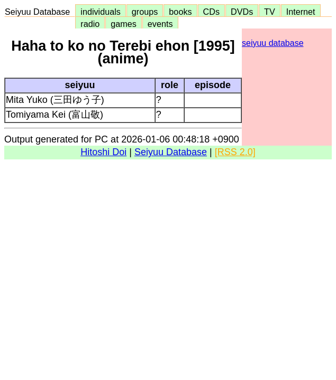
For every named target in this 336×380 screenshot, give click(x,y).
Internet (300, 11)
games (123, 23)
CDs (211, 11)
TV (269, 11)
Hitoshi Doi (103, 152)
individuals (100, 11)
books (180, 11)
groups (145, 11)
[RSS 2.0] (235, 152)
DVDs (242, 11)
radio (90, 23)
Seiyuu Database (40, 11)
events (160, 23)
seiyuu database (273, 43)
